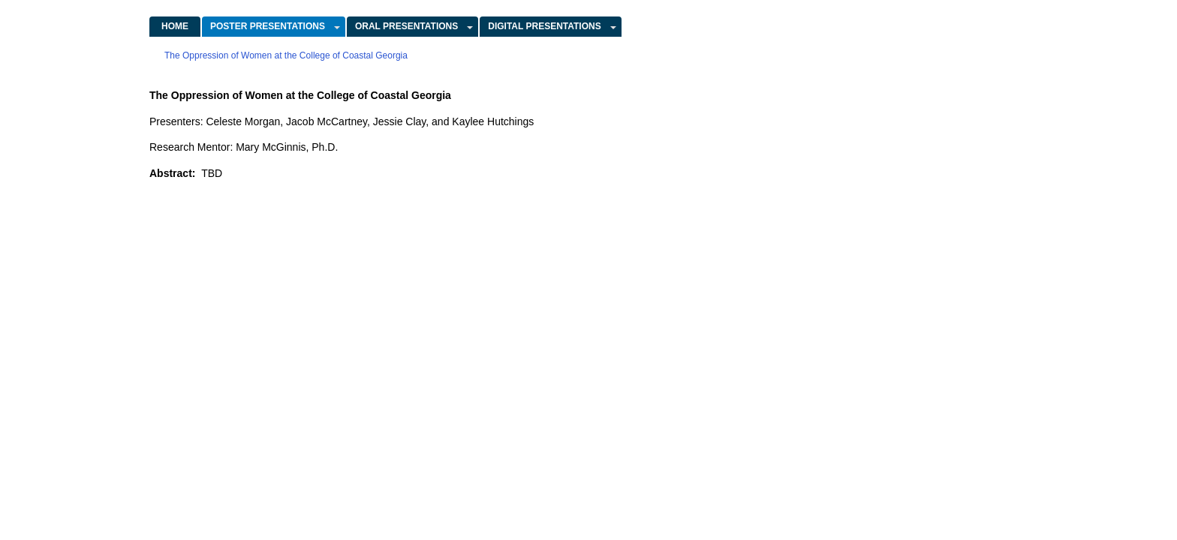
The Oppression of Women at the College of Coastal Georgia (286, 55)
